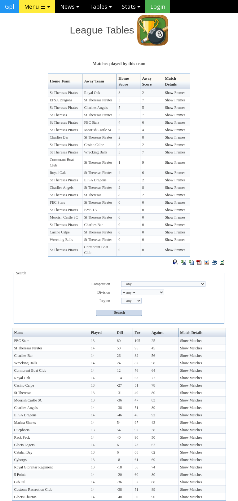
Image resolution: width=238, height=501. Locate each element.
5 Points (20, 474)
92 (153, 415)
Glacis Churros (25, 497)
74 (153, 467)
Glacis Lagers (24, 445)
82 (136, 355)
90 (136, 437)
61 (136, 460)
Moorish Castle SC (98, 130)
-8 (118, 460)
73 (136, 445)
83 (153, 400)
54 (119, 422)
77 (153, 378)
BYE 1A (90, 210)
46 (136, 415)
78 (153, 385)
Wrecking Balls (95, 152)
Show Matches (191, 341)
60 (136, 474)
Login (157, 6)
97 (136, 422)
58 (153, 363)
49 (136, 393)
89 (153, 408)
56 (153, 355)
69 (153, 460)
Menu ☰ (37, 6)
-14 (119, 378)
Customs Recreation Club (33, 489)
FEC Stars (91, 122)
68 (136, 452)
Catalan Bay (23, 452)
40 (119, 437)
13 (93, 341)
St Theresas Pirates (64, 93)
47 (136, 400)
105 (137, 341)
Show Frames (175, 93)
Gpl (9, 6)
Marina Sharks (25, 422)
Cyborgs (20, 460)
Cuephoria (21, 430)
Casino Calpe (94, 145)
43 (153, 422)
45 (153, 348)
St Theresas (58, 115)
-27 (119, 385)
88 (153, 482)
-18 (119, 467)
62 (153, 452)
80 (119, 341)
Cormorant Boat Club (30, 370)
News (69, 6)
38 (153, 430)
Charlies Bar (59, 137)
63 (136, 378)
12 (119, 370)
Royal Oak (92, 93)
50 (119, 348)
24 (119, 363)
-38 (119, 408)
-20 (119, 474)
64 (153, 370)
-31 (119, 393)
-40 (119, 497)
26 (119, 355)
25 (153, 341)
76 (136, 370)
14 (93, 348)
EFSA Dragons (61, 100)
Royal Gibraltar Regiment (33, 467)
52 (136, 482)
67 (153, 445)
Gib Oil (19, 482)
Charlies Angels (96, 107)
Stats (131, 6)
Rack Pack (22, 437)
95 (136, 348)
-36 (119, 400)
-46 (119, 415)
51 (136, 385)
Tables (100, 6)
